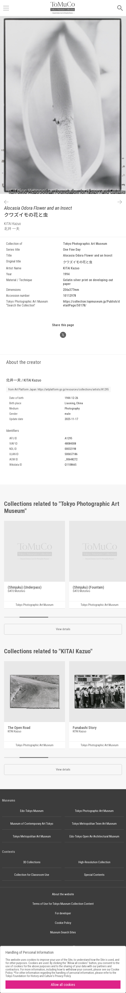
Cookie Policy (63, 923)
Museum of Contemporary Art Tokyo (31, 823)
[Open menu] (6, 8)
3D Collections (31, 862)
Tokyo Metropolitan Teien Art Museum (94, 823)
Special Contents (94, 875)
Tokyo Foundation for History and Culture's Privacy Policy (38, 976)
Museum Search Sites (63, 932)
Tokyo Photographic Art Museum (94, 811)
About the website (63, 894)
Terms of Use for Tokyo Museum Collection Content (63, 904)
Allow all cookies (63, 984)
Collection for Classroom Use (31, 875)
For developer (63, 913)
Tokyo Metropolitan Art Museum (32, 836)
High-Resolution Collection (94, 862)
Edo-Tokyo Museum (31, 811)
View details (63, 629)
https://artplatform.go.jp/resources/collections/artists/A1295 (73, 389)
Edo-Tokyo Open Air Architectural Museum (94, 836)
